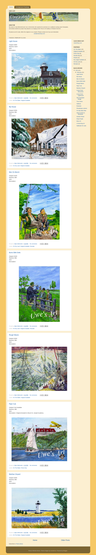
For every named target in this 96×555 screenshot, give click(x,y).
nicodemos (53, 550)
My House (12, 107)
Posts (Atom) (19, 543)
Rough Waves (14, 335)
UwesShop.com (78, 43)
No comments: (34, 98)
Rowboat (79, 106)
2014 (76, 70)
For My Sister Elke (81, 110)
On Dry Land (16, 165)
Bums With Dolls (15, 252)
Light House (13, 41)
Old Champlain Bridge (80, 98)
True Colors (80, 101)
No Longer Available (79, 59)
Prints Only (24, 468)
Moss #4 (79, 121)
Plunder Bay (77, 55)
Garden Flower (80, 116)
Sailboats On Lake (81, 125)
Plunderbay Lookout (82, 108)
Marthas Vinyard (14, 474)
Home (11, 7)
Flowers (76, 57)
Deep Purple (80, 119)
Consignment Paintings (22, 7)
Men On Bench (14, 172)
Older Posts (65, 540)
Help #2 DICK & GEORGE (81, 113)
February (79, 72)
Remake (32, 246)
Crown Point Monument (80, 91)
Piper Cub (12, 404)
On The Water (16, 100)
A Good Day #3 (81, 123)
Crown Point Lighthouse (80, 94)
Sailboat (79, 103)
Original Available (25, 100)
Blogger (65, 550)
